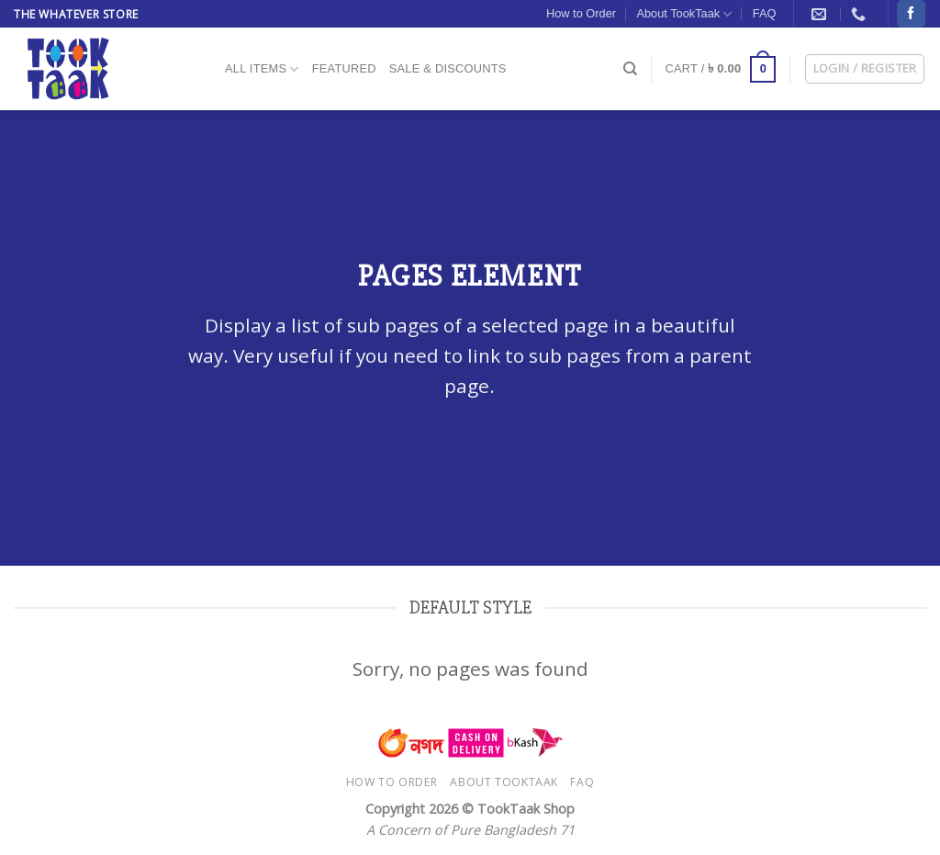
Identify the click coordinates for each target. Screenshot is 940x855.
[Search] (630, 68)
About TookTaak (684, 14)
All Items (262, 69)
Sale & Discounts (448, 68)
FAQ (765, 13)
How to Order (581, 13)
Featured (344, 68)
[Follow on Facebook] (910, 14)
